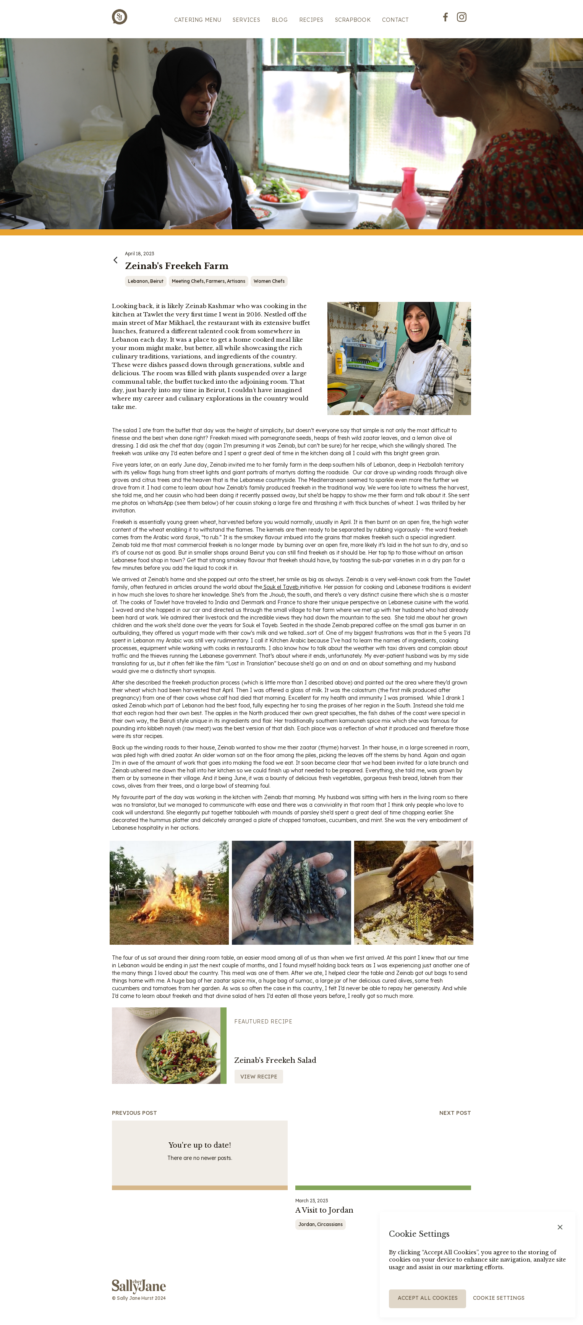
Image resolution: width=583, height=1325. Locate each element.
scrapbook (353, 19)
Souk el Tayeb (281, 587)
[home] (119, 16)
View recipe (258, 1076)
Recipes (311, 19)
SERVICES (246, 19)
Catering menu (197, 19)
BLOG (280, 19)
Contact (395, 19)
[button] (560, 1227)
